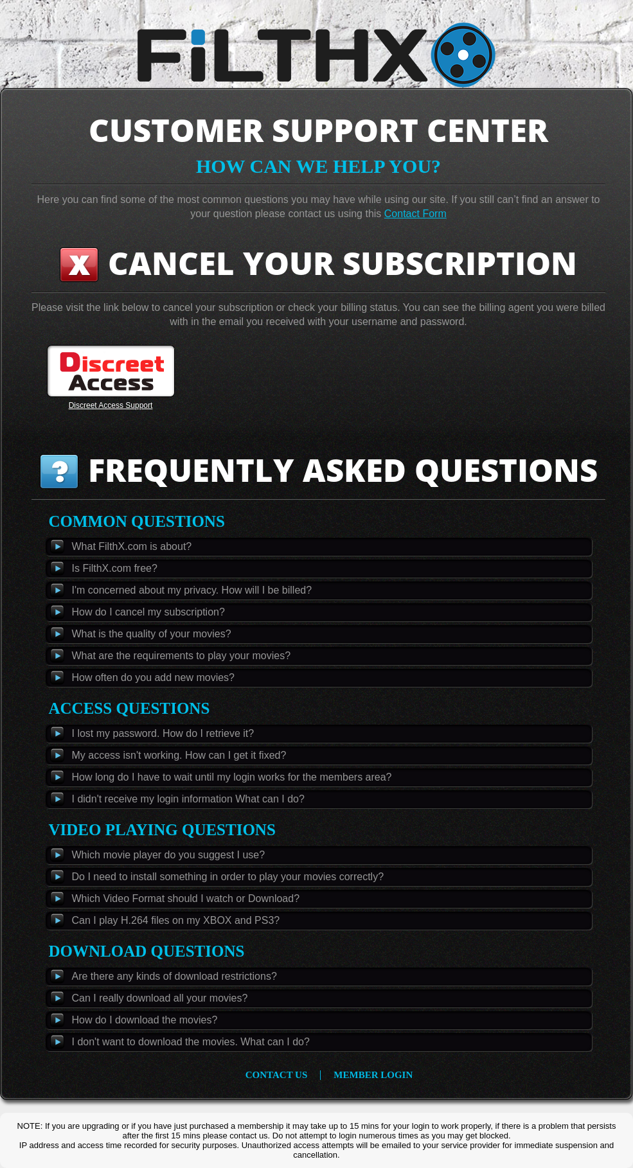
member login (373, 1075)
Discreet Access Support (111, 405)
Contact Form (415, 213)
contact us (276, 1075)
